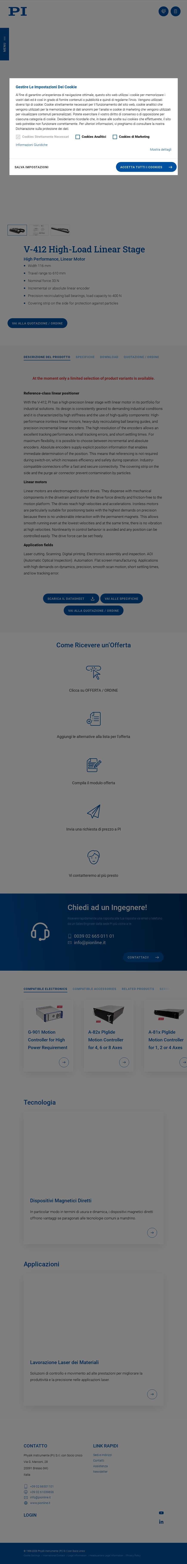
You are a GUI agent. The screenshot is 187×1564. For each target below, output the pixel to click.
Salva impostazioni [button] (32, 167)
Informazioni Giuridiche (32, 145)
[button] (146, 167)
